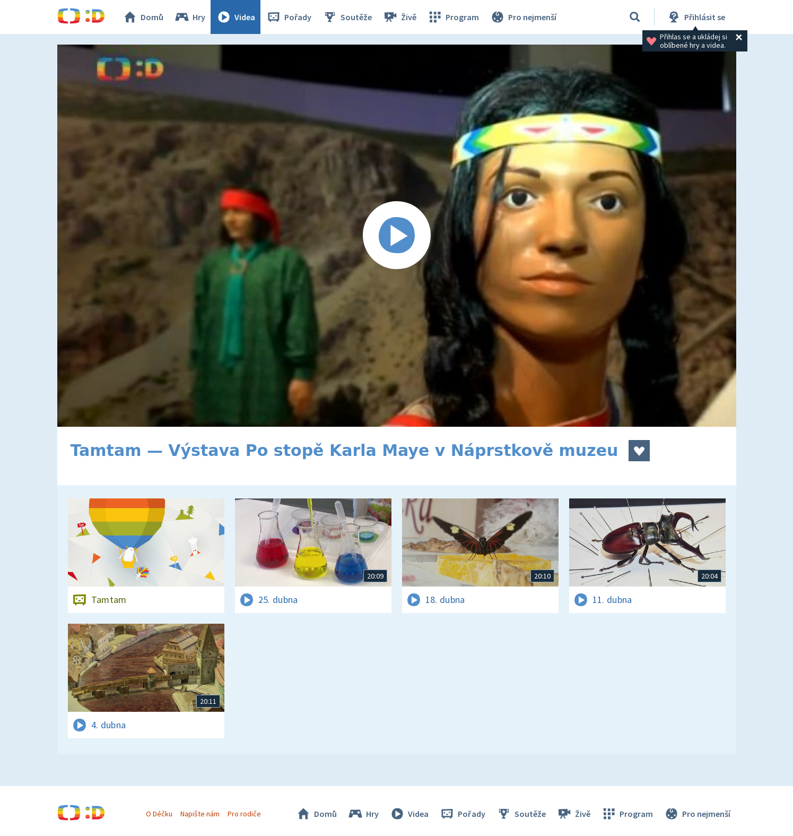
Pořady (288, 17)
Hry (189, 17)
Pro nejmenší (523, 17)
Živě (399, 17)
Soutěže (347, 17)
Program (453, 17)
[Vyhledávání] (635, 17)
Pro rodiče (244, 813)
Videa (235, 17)
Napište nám (200, 813)
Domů (142, 17)
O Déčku (159, 813)
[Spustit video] (396, 236)
